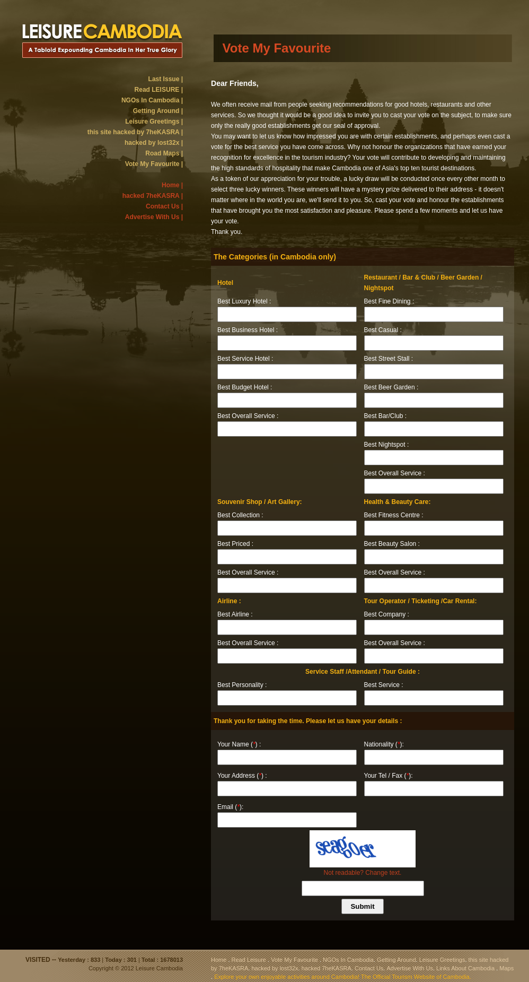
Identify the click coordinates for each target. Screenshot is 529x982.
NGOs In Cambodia (348, 960)
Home (218, 960)
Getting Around (396, 960)
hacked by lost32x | (154, 142)
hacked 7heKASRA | (152, 195)
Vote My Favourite (294, 960)
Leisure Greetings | (154, 121)
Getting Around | (158, 111)
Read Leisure (249, 960)
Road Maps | (164, 153)
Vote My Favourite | (154, 164)
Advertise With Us (409, 968)
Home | (172, 185)
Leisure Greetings (442, 960)
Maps (506, 968)
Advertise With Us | (154, 217)
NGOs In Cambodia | (152, 100)
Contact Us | (164, 206)
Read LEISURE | (159, 89)
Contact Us (369, 968)
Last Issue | (165, 79)
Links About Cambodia (465, 968)
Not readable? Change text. (363, 872)
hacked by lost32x (274, 968)
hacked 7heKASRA (326, 968)
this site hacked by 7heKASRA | (135, 132)
